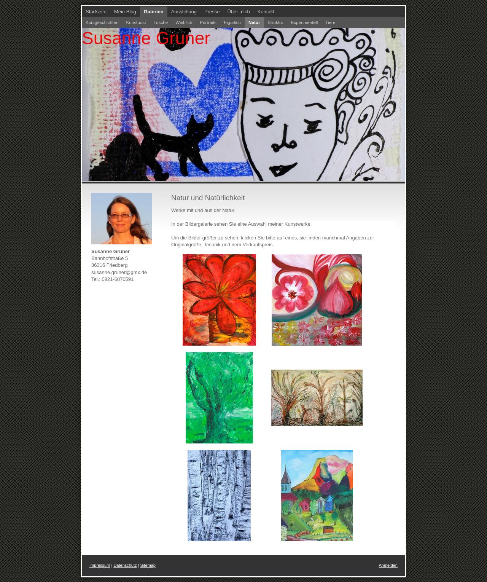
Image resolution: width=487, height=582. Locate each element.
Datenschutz (125, 565)
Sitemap (148, 565)
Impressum (99, 565)
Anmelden (388, 565)
